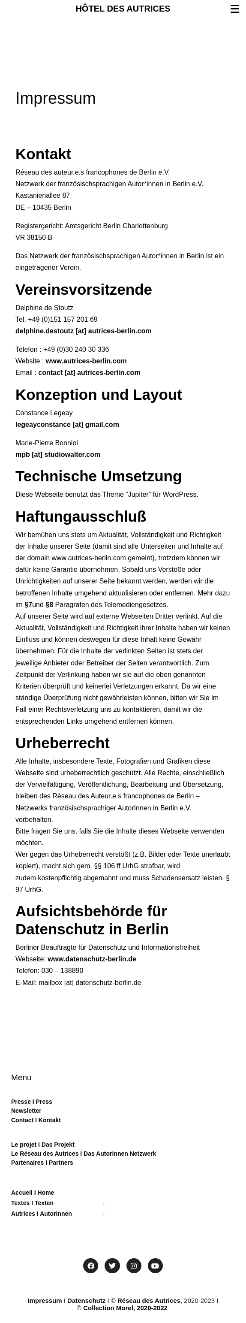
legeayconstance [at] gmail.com (67, 424)
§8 (49, 604)
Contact (22, 1120)
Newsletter (26, 1110)
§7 (28, 604)
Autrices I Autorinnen (41, 1213)
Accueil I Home (32, 1192)
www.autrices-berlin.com (86, 361)
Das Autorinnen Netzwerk (119, 1153)
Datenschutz (86, 1300)
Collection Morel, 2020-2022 (125, 1307)
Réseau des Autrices (148, 1300)
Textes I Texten (32, 1202)
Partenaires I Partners (42, 1162)
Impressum (45, 1300)
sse (26, 1101)
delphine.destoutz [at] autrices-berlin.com (83, 331)
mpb (23, 454)
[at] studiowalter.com (66, 454)
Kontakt (49, 1120)
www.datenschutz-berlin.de (92, 959)
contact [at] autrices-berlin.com (89, 372)
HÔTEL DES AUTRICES (122, 8)
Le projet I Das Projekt (43, 1144)
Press (43, 1101)
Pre (16, 1101)
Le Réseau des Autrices (45, 1153)
